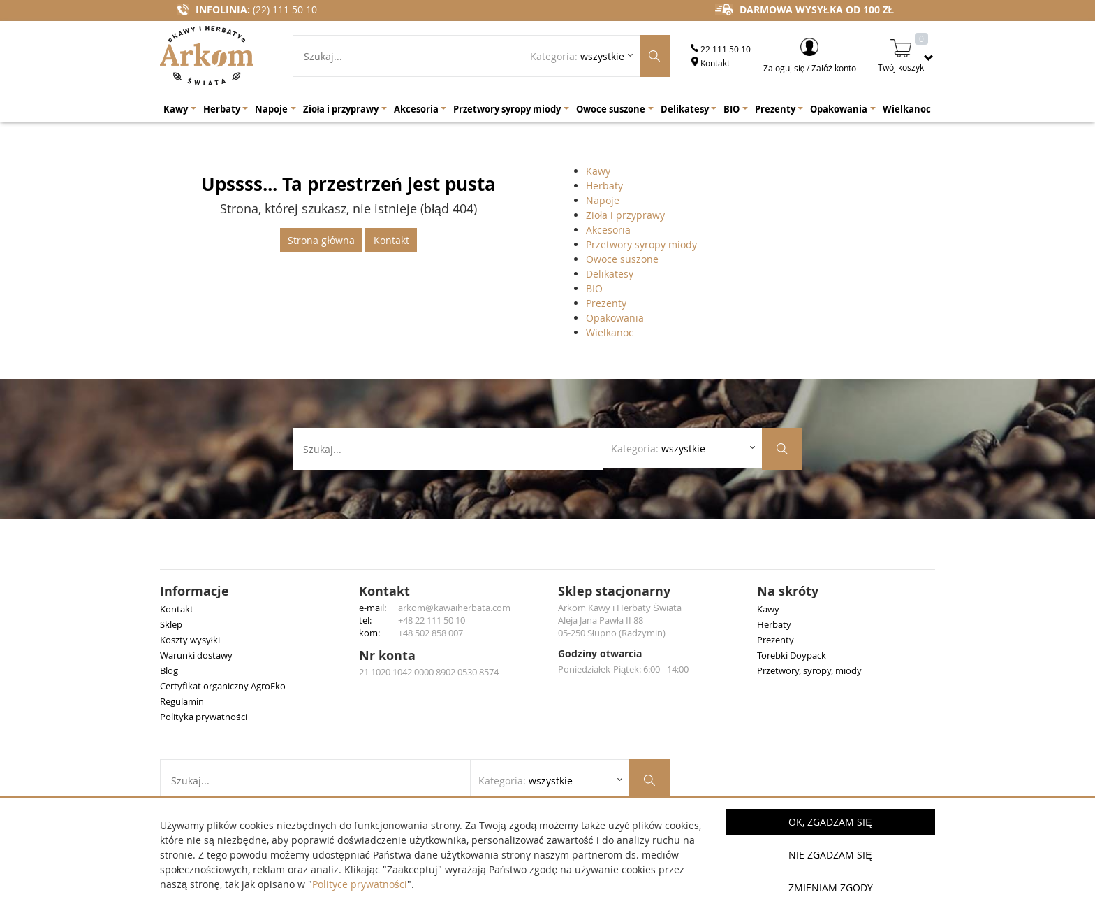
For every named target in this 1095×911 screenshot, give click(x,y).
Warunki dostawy (196, 655)
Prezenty (606, 303)
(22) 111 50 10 (285, 9)
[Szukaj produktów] (655, 56)
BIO (594, 288)
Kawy (598, 171)
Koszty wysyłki (190, 639)
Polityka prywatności (203, 716)
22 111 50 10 (721, 49)
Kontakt (710, 63)
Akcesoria (608, 229)
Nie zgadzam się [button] (830, 854)
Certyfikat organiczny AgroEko (223, 686)
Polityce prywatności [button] (359, 884)
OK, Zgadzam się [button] (830, 821)
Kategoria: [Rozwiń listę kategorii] (577, 56)
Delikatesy (609, 273)
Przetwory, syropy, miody (809, 670)
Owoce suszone (622, 259)
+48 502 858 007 (430, 632)
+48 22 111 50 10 (431, 620)
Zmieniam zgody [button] (830, 887)
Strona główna (321, 240)
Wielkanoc (609, 332)
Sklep (171, 624)
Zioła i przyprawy (625, 215)
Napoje (602, 200)
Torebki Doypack (791, 655)
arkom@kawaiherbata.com (454, 607)
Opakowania (615, 317)
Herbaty (604, 185)
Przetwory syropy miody (641, 244)
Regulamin (182, 701)
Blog (169, 670)
